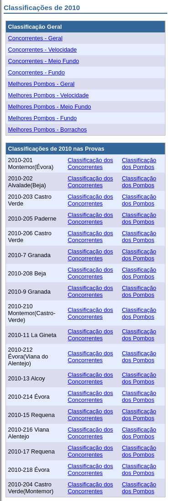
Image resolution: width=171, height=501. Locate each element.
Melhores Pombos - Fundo (42, 118)
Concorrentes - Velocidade (42, 49)
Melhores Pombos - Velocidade (48, 95)
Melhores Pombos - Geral (41, 83)
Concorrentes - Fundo (36, 72)
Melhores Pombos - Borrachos (47, 129)
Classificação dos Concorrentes (90, 163)
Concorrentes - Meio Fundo (43, 61)
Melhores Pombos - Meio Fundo (49, 106)
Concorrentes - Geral (35, 38)
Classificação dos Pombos (139, 163)
